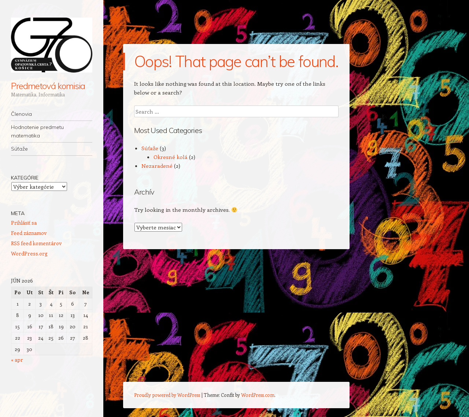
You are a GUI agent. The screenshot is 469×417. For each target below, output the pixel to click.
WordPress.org (29, 253)
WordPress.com (257, 395)
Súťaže (19, 148)
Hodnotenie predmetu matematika (37, 131)
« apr (17, 359)
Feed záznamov (29, 232)
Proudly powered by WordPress (167, 395)
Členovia (21, 114)
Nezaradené (157, 165)
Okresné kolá (171, 156)
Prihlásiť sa (24, 222)
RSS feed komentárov (36, 243)
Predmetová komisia (48, 85)
